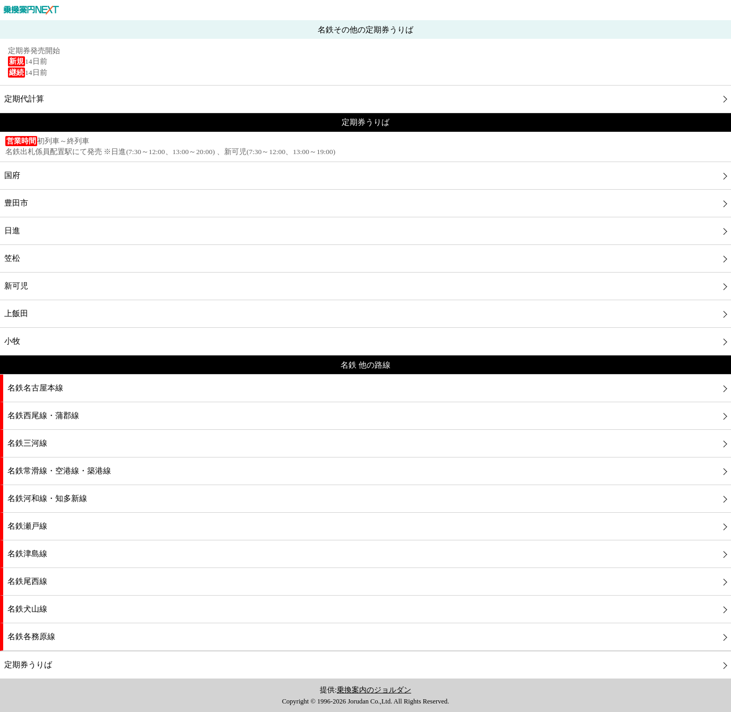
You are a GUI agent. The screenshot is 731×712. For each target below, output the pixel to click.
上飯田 (16, 313)
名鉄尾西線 (27, 581)
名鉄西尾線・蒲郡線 (43, 415)
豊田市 (16, 203)
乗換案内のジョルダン (374, 690)
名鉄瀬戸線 (27, 526)
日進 (12, 230)
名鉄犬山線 (27, 609)
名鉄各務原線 (31, 636)
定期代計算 (24, 99)
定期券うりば (28, 664)
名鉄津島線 (27, 553)
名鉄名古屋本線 (35, 388)
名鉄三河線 (27, 443)
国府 (12, 175)
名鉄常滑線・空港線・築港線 (59, 471)
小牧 (12, 341)
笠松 (12, 258)
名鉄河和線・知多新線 (47, 498)
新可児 (16, 286)
